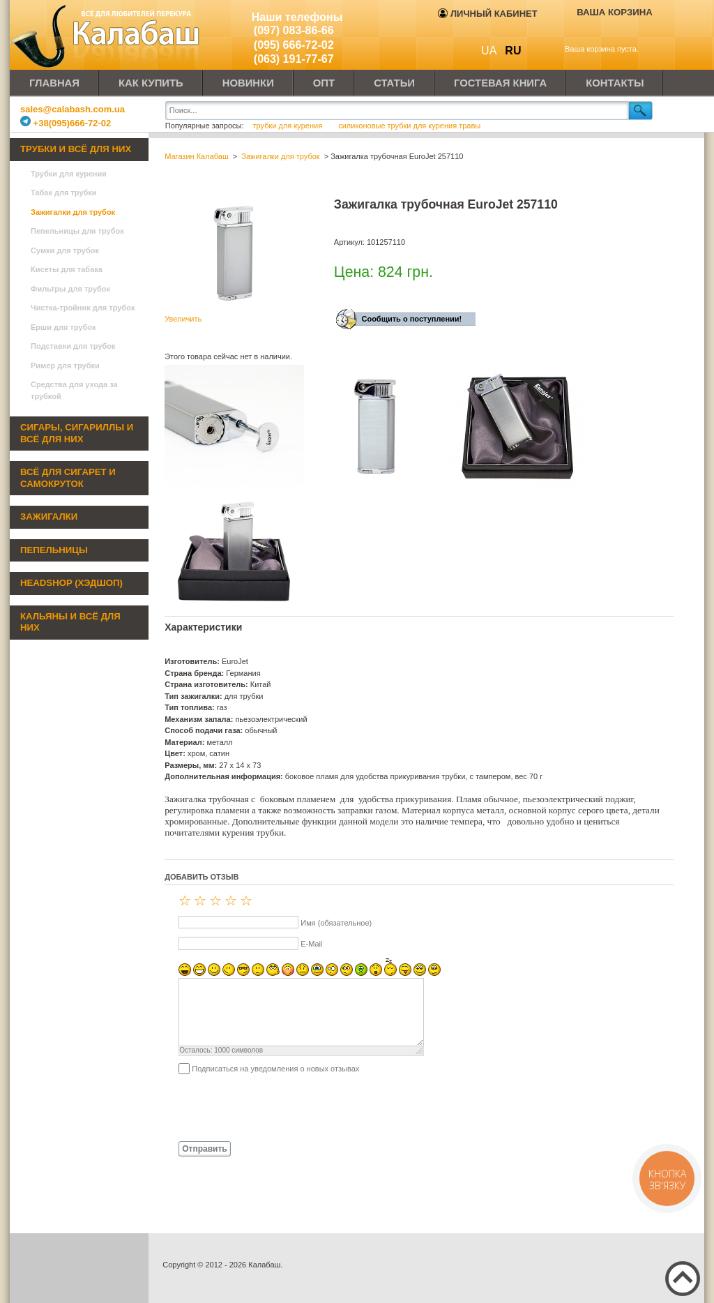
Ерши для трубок (63, 327)
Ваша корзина (615, 12)
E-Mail (311, 944)
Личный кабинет (487, 13)
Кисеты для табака (66, 269)
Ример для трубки (65, 365)
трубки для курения (288, 125)
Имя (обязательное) (336, 923)
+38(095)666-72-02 (65, 123)
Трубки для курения (69, 174)
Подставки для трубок (73, 346)
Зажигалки (48, 516)
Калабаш (107, 35)
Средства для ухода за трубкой (74, 390)
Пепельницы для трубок (77, 231)
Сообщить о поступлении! (411, 319)
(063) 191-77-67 (294, 59)
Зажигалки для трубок (73, 212)
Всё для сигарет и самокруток (68, 478)
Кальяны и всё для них (70, 622)
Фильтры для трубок (70, 289)
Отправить (204, 1149)
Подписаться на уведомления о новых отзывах (275, 1068)
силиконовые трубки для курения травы (409, 125)
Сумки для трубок (65, 250)
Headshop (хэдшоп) (71, 583)
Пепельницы (54, 550)
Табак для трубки (64, 192)
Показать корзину (605, 32)
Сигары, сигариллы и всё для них (76, 433)
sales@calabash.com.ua (72, 109)
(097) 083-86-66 (294, 30)
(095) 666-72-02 (294, 45)
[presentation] (271, 1107)
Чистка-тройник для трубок (83, 307)
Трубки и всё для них (75, 149)
